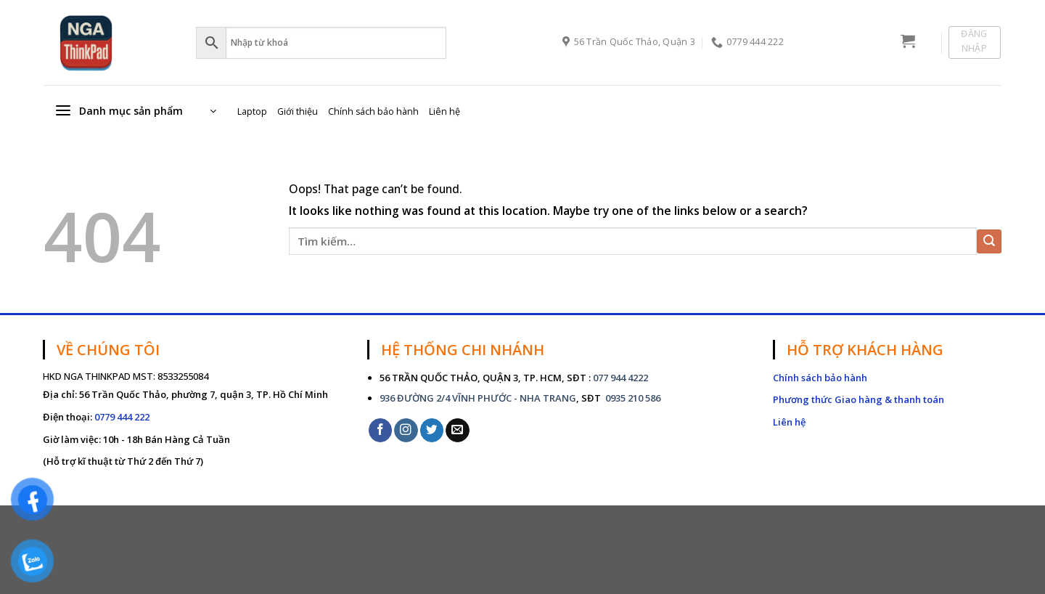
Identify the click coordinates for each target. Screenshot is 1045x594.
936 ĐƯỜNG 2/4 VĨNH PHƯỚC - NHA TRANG (478, 397)
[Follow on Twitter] (432, 430)
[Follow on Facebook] (381, 430)
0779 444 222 (121, 416)
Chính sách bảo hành (373, 111)
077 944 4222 (620, 377)
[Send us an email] (458, 430)
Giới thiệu (297, 111)
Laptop (252, 111)
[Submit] (989, 241)
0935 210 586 (631, 397)
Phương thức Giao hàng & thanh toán (858, 399)
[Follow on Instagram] (406, 430)
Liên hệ (444, 111)
